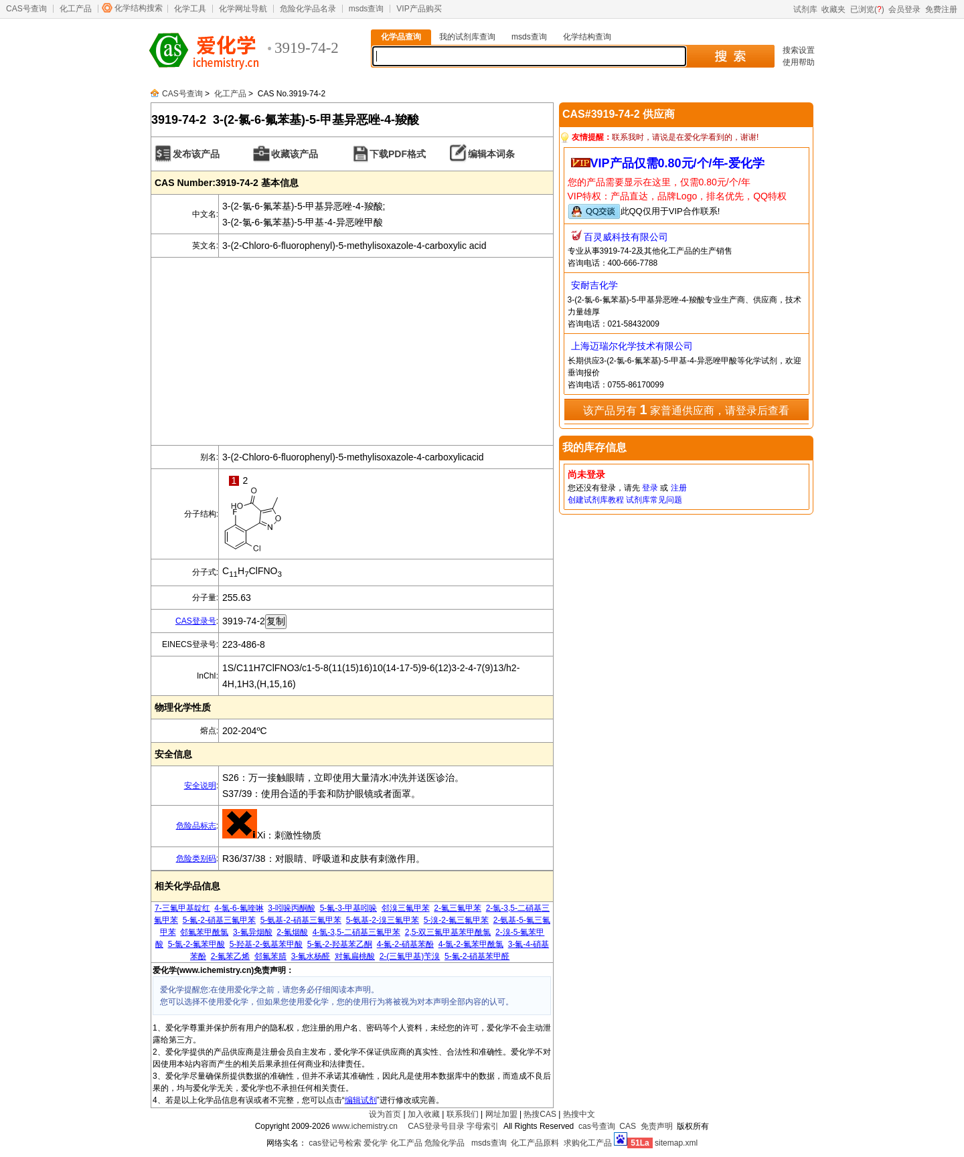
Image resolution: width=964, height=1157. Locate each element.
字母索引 (483, 1126)
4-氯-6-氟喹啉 (238, 908)
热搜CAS (540, 1114)
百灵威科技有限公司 (626, 237)
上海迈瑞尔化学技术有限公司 (632, 346)
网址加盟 (501, 1114)
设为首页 (385, 1114)
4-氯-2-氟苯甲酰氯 (470, 944)
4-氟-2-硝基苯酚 (405, 944)
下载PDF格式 (398, 154)
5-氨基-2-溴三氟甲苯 (382, 920)
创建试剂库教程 (596, 500)
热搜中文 (579, 1114)
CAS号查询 (26, 8)
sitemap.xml (676, 1143)
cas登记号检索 (335, 1143)
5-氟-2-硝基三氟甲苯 (219, 920)
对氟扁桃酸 (355, 956)
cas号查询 (596, 1126)
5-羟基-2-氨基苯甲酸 (266, 944)
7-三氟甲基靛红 (182, 908)
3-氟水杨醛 (311, 956)
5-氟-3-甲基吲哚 (348, 908)
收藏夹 (833, 9)
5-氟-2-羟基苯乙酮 (339, 944)
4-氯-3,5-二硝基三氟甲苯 (356, 932)
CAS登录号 (195, 621)
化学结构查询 (587, 36)
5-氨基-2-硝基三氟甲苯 (300, 920)
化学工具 (190, 8)
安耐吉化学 (594, 285)
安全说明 (200, 785)
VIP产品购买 (418, 8)
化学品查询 (401, 36)
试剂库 (805, 9)
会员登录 (904, 9)
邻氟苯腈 (270, 956)
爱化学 (376, 1143)
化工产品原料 (535, 1143)
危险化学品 (444, 1143)
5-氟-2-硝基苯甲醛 (477, 956)
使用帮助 (799, 62)
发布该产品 (196, 154)
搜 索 (730, 56)
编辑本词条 (491, 154)
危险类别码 (196, 858)
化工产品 (76, 8)
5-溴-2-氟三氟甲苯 (456, 920)
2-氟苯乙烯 (230, 956)
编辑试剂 (361, 1100)
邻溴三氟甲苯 (406, 908)
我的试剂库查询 (467, 36)
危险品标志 (196, 825)
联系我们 (463, 1114)
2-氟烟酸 (292, 932)
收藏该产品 (294, 154)
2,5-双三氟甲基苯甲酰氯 (448, 932)
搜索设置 (799, 50)
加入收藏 (424, 1114)
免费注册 (941, 9)
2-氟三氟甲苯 (457, 908)
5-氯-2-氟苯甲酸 (196, 944)
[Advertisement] (352, 351)
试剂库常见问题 (654, 500)
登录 (650, 488)
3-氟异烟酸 (252, 932)
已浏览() (867, 9)
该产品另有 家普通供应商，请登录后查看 (686, 409)
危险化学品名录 (308, 8)
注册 (679, 488)
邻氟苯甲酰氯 (204, 932)
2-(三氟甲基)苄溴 (410, 956)
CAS (627, 1126)
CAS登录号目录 (436, 1126)
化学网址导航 (243, 8)
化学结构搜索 (138, 8)
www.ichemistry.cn (365, 1126)
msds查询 (366, 8)
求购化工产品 (588, 1143)
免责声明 (657, 1126)
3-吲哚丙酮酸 (291, 908)
